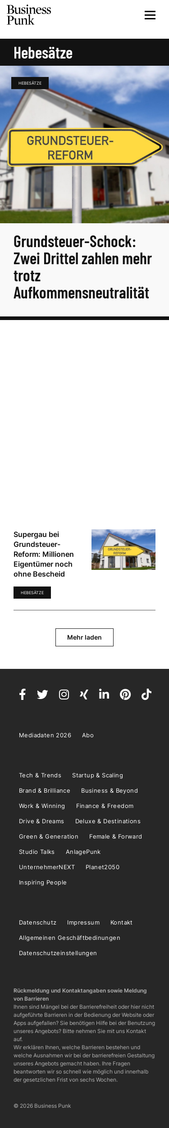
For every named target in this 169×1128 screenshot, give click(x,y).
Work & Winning (42, 805)
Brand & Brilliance (44, 790)
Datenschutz (37, 922)
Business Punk (29, 15)
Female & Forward (115, 836)
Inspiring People (43, 882)
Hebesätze (29, 83)
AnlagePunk (83, 851)
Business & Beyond (109, 790)
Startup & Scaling (97, 775)
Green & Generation (48, 836)
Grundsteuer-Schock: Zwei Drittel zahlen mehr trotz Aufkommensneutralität (83, 266)
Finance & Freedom (105, 805)
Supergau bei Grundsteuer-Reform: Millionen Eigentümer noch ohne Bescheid (44, 554)
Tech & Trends (40, 775)
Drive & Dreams (41, 821)
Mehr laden (84, 637)
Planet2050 (102, 867)
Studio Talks (37, 851)
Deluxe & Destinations (108, 821)
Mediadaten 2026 (45, 735)
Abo (88, 735)
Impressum (83, 922)
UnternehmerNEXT (47, 867)
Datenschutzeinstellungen (58, 953)
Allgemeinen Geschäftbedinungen (69, 937)
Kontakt (121, 922)
